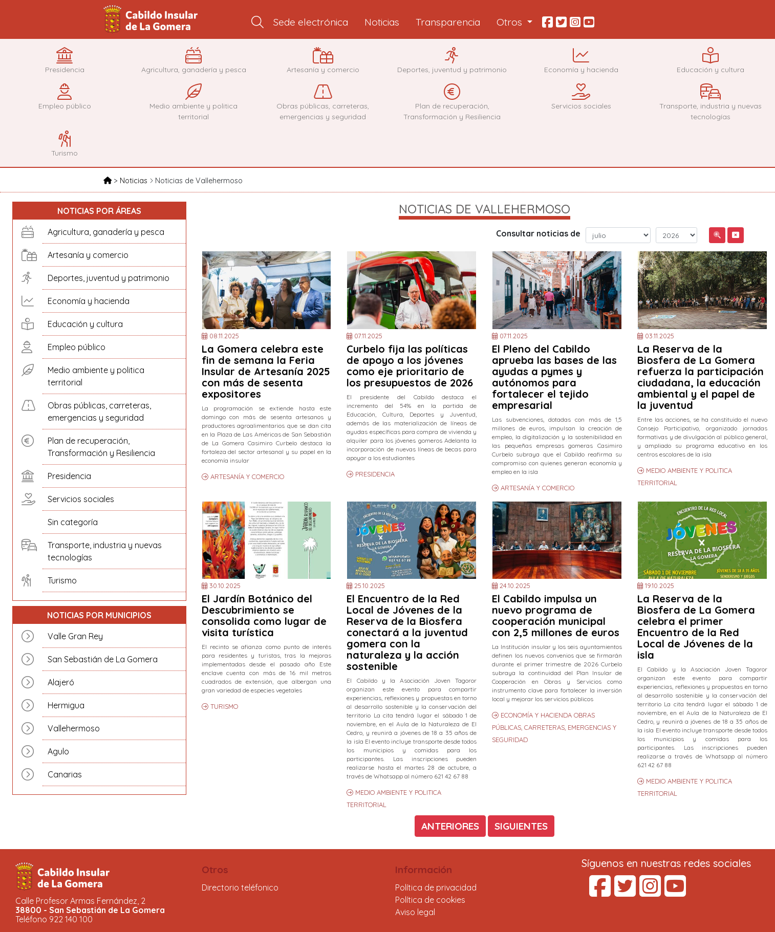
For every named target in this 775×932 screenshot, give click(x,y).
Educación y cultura (85, 324)
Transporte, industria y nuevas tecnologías (105, 551)
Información (423, 869)
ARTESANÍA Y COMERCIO (247, 476)
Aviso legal (415, 912)
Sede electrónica (310, 22)
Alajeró (61, 682)
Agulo (58, 751)
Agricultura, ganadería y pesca (106, 232)
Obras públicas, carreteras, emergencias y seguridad (99, 411)
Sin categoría (73, 522)
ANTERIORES (450, 826)
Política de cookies (430, 900)
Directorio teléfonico (240, 887)
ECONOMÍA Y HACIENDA (537, 715)
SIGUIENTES (521, 826)
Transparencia (448, 22)
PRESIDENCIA (375, 474)
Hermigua (66, 705)
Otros (215, 869)
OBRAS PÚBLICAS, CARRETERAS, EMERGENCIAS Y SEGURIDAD (554, 727)
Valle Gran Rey (75, 636)
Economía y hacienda (89, 301)
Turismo (62, 580)
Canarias (65, 774)
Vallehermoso (74, 728)
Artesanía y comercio (88, 255)
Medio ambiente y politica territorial (96, 376)
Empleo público (76, 347)
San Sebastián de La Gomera (103, 659)
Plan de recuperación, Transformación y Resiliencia (101, 447)
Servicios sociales (81, 499)
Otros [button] (511, 22)
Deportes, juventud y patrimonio (108, 278)
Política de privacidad (436, 887)
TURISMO (224, 706)
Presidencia (69, 476)
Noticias (381, 22)
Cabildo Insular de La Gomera (152, 19)
